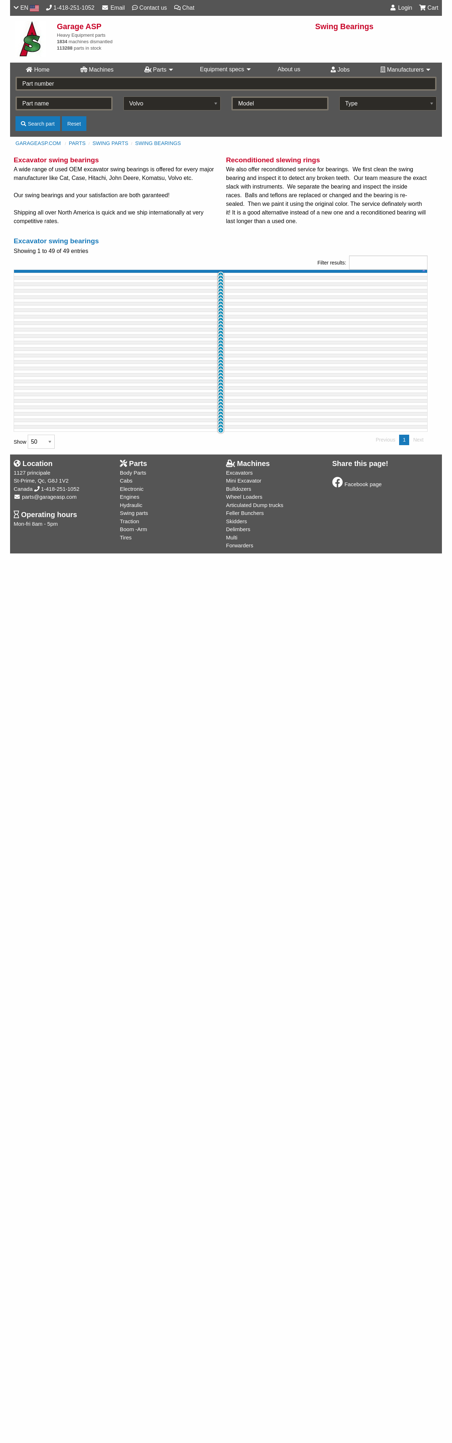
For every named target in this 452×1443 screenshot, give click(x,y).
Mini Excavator (243, 1370)
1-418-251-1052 (57, 1378)
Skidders (236, 1411)
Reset (74, 124)
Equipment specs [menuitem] (222, 69)
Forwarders (239, 1435)
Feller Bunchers (245, 1402)
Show (34, 1331)
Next (418, 1329)
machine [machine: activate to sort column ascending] (89, 275)
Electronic (132, 1378)
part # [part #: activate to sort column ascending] (218, 275)
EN (26, 8)
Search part (37, 124)
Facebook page (357, 1374)
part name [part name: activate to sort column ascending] (150, 275)
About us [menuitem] (288, 69)
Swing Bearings (158, 143)
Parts (77, 143)
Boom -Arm (133, 1419)
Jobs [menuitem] (340, 70)
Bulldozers (238, 1378)
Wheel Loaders (244, 1386)
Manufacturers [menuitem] (402, 70)
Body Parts (133, 1362)
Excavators (239, 1362)
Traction (129, 1411)
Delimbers (238, 1419)
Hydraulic (131, 1395)
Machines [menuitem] (97, 70)
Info (403, 292)
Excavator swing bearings (56, 241)
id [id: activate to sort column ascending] (49, 275)
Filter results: (372, 262)
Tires (126, 1427)
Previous (385, 1329)
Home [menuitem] (38, 70)
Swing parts (110, 143)
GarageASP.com (38, 143)
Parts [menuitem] (155, 70)
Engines (129, 1386)
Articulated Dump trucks (254, 1395)
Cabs (126, 1370)
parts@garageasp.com (45, 1386)
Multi (232, 1427)
